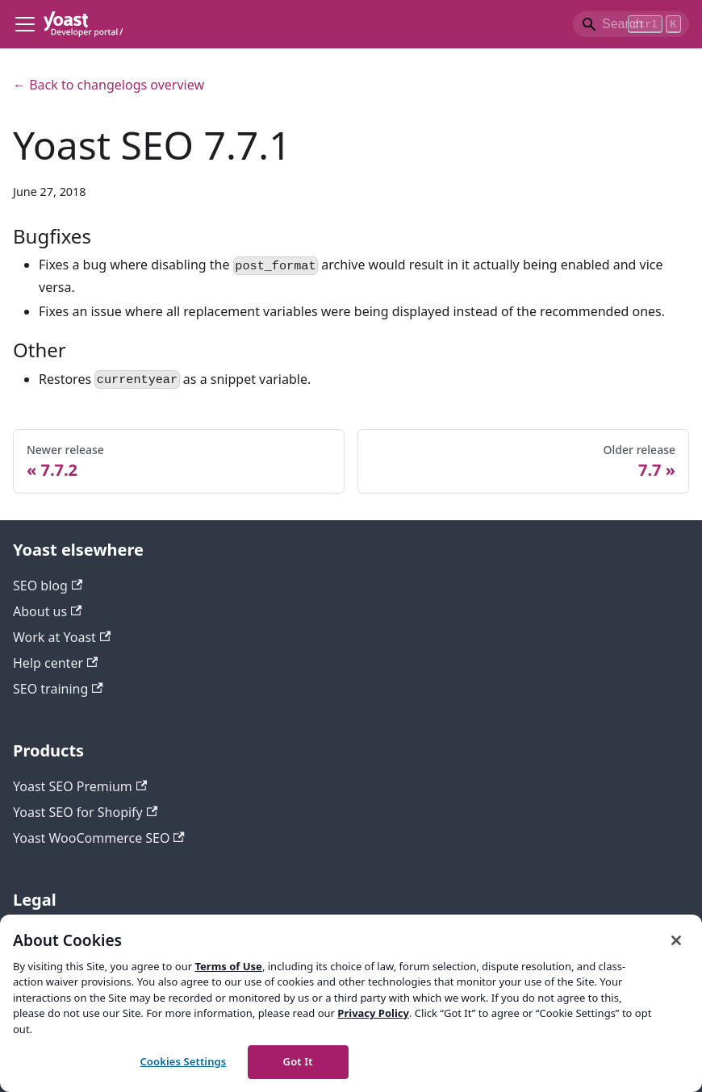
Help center (55, 663)
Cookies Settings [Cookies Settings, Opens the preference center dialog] (183, 1061)
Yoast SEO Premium (80, 786)
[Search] (631, 24)
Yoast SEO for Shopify (85, 812)
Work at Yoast (62, 637)
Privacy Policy (373, 1013)
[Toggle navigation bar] (25, 24)
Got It (298, 1061)
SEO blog (47, 585)
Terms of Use (227, 966)
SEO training (58, 689)
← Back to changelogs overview (108, 85)
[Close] (676, 940)
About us (47, 611)
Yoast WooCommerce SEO (99, 838)
